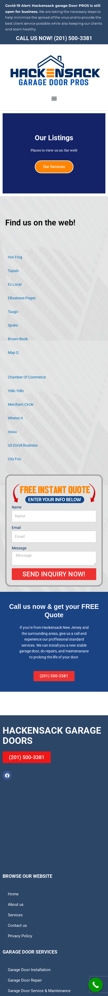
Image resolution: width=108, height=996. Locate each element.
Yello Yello (16, 391)
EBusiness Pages (22, 298)
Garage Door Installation (29, 969)
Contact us (17, 925)
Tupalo (13, 271)
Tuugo (13, 312)
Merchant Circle (20, 404)
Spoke (13, 325)
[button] (54, 98)
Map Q (13, 352)
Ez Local (14, 284)
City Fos (14, 459)
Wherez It (15, 418)
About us (16, 904)
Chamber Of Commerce (27, 377)
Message (19, 548)
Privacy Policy (20, 936)
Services (15, 915)
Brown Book (18, 339)
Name (16, 507)
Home (13, 894)
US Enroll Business (23, 445)
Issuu (12, 432)
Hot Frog (15, 257)
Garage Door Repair (25, 980)
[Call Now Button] (95, 985)
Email (16, 528)
